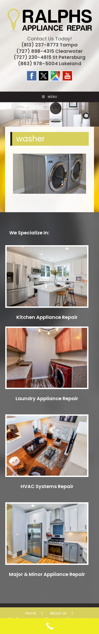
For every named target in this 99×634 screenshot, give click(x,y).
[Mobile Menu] (49, 97)
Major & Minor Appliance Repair (47, 574)
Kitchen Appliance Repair (47, 317)
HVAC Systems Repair (47, 486)
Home (30, 613)
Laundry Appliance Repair (47, 398)
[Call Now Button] (49, 626)
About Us (58, 613)
